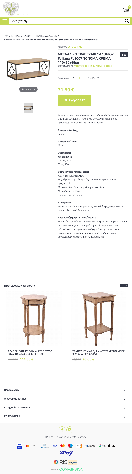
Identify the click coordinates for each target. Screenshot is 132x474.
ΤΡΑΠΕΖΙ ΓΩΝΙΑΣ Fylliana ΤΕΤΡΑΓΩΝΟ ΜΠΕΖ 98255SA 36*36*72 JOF (98, 353)
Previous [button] (122, 285)
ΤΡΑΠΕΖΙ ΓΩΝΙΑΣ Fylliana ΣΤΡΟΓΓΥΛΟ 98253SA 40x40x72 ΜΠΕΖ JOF (30, 353)
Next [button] (126, 285)
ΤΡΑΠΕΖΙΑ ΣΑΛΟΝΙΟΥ (47, 36)
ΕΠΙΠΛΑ (15, 36)
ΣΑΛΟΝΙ (28, 36)
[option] (34, 329)
